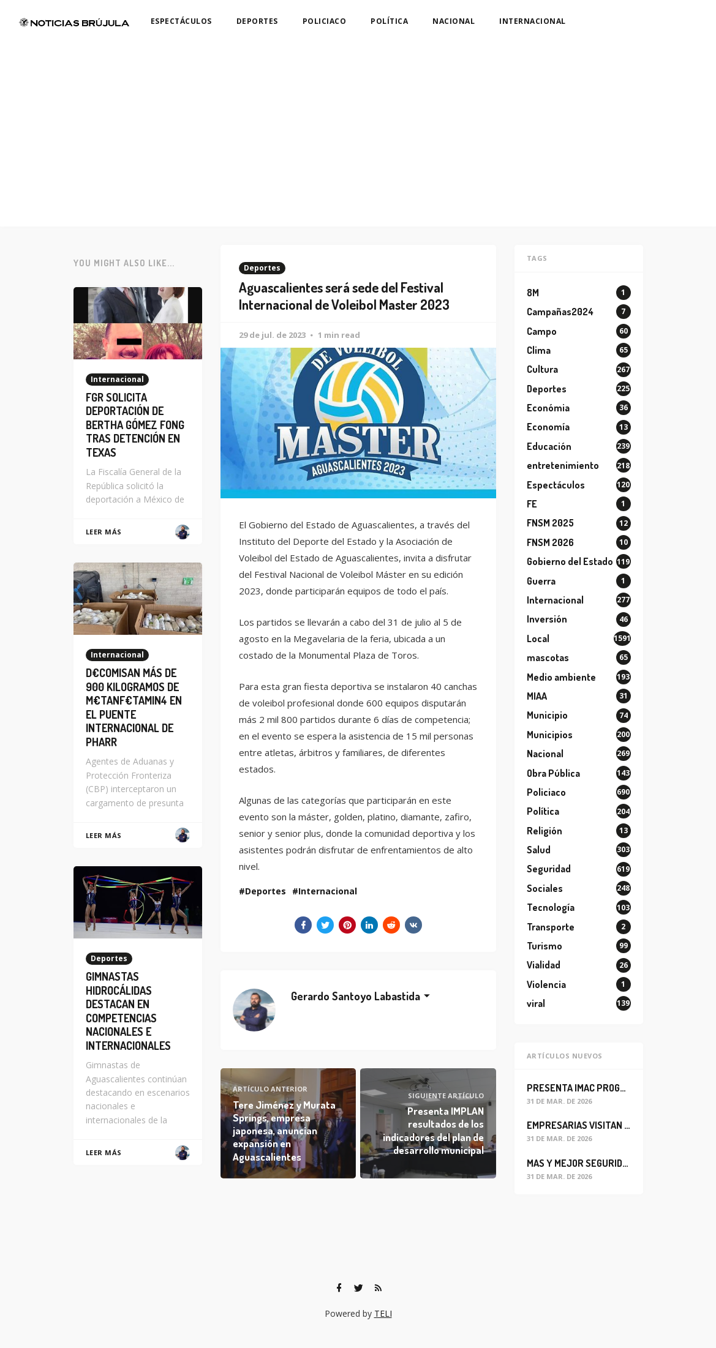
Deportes (262, 268)
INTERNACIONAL (532, 21)
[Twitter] (359, 1288)
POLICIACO (325, 21)
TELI (383, 1313)
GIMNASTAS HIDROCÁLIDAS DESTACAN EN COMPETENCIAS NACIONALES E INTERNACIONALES (128, 1011)
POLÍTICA (389, 21)
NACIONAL (453, 21)
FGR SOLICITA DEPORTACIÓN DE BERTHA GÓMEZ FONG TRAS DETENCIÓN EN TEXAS (135, 425)
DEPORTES (257, 21)
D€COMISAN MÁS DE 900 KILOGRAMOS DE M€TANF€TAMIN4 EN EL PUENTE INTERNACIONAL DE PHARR (134, 707)
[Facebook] (339, 1288)
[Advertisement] (358, 134)
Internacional (327, 891)
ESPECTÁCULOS (181, 21)
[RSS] (378, 1288)
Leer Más (104, 531)
